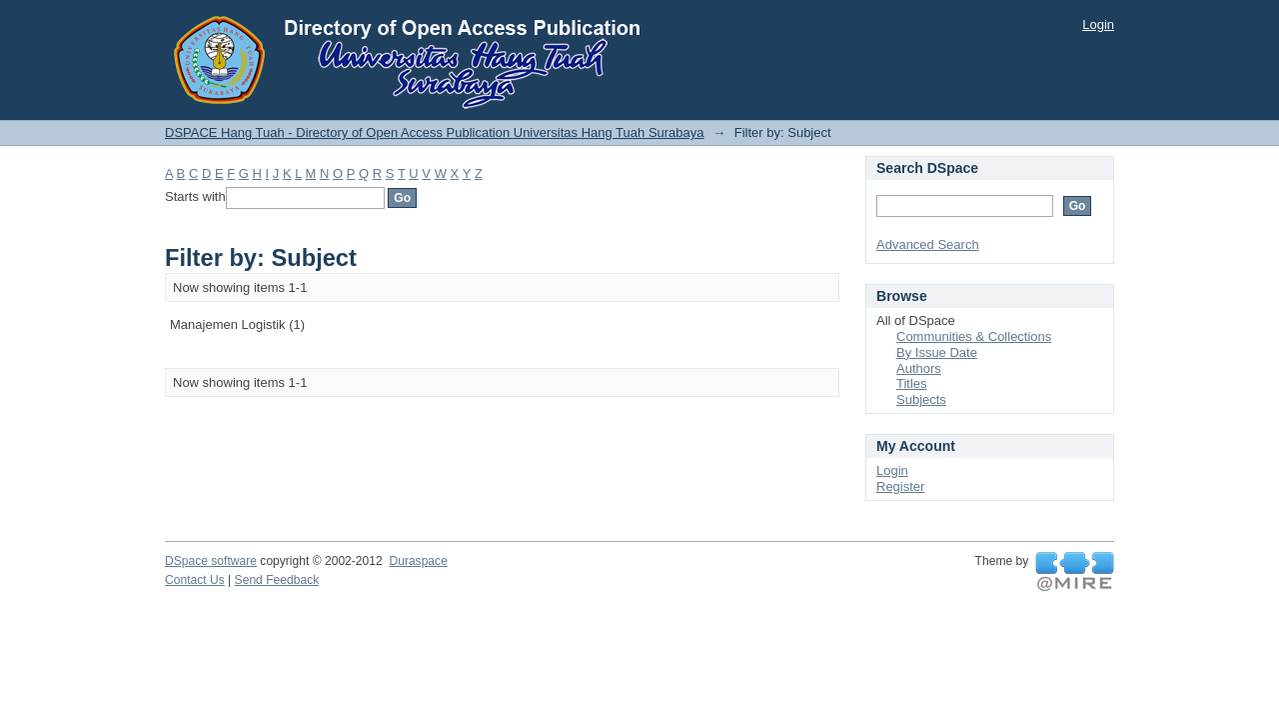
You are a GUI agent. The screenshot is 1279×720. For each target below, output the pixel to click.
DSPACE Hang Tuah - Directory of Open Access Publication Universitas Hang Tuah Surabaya (434, 132)
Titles (911, 383)
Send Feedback (277, 580)
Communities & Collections (973, 336)
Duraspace (418, 561)
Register (900, 486)
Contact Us (195, 580)
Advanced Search (927, 244)
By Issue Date (936, 352)
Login (1098, 24)
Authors (918, 368)
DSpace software (211, 561)
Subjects (921, 399)
